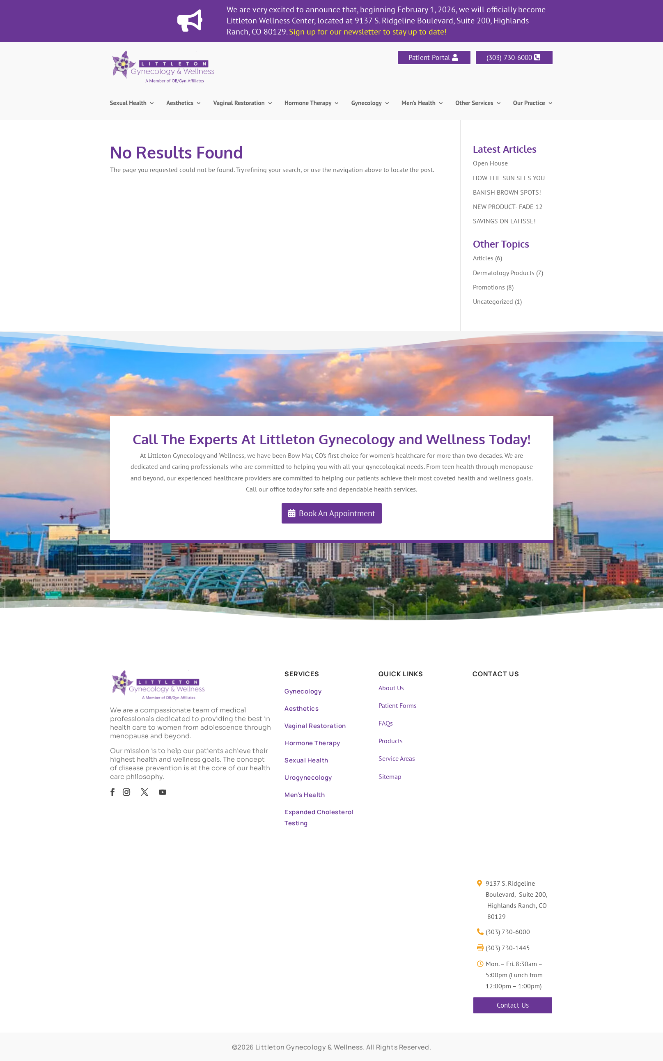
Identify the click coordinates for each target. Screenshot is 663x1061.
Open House (490, 163)
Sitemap (390, 776)
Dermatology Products (504, 273)
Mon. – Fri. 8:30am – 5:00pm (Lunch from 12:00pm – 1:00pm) (514, 975)
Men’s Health (418, 103)
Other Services (474, 103)
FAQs (386, 723)
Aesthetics (179, 103)
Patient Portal (429, 57)
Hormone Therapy (307, 103)
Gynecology (366, 103)
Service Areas (397, 758)
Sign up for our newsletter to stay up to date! (368, 31)
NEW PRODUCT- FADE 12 (508, 206)
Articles (483, 258)
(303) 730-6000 (509, 57)
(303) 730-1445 (508, 948)
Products (391, 741)
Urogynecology (308, 777)
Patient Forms (398, 705)
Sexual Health (128, 103)
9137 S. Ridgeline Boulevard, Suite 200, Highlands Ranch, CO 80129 (517, 900)
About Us (391, 688)
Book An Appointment (337, 513)
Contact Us (513, 1005)
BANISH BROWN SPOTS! (507, 192)
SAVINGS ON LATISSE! (504, 221)
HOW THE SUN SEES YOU (509, 178)
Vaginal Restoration (239, 103)
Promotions (489, 287)
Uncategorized (493, 301)
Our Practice (529, 103)
